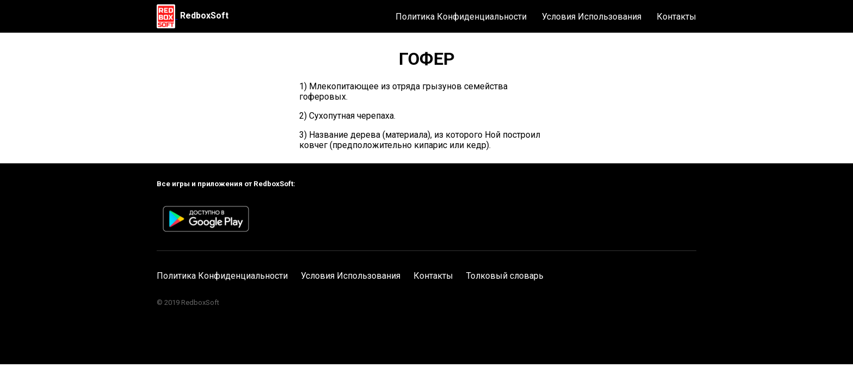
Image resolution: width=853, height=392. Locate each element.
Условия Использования (591, 16)
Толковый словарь (504, 276)
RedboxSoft (204, 15)
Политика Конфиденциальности (461, 16)
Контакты (676, 16)
